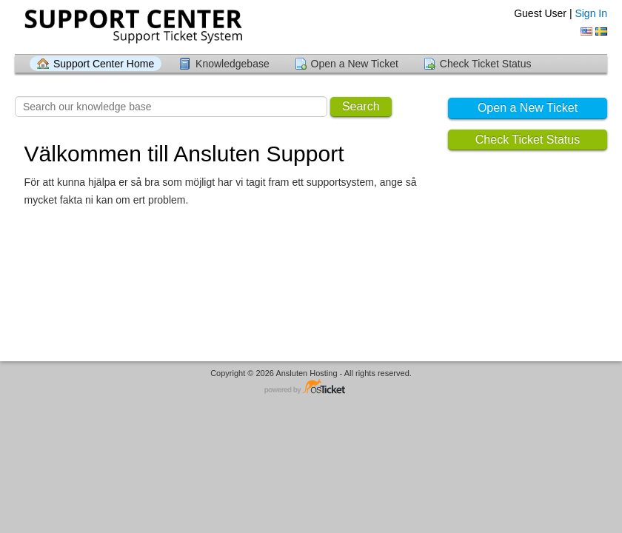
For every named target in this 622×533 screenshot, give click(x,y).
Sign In (591, 13)
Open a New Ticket (354, 64)
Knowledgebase (232, 64)
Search (361, 106)
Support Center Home (103, 64)
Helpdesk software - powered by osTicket (311, 387)
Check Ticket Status (486, 64)
